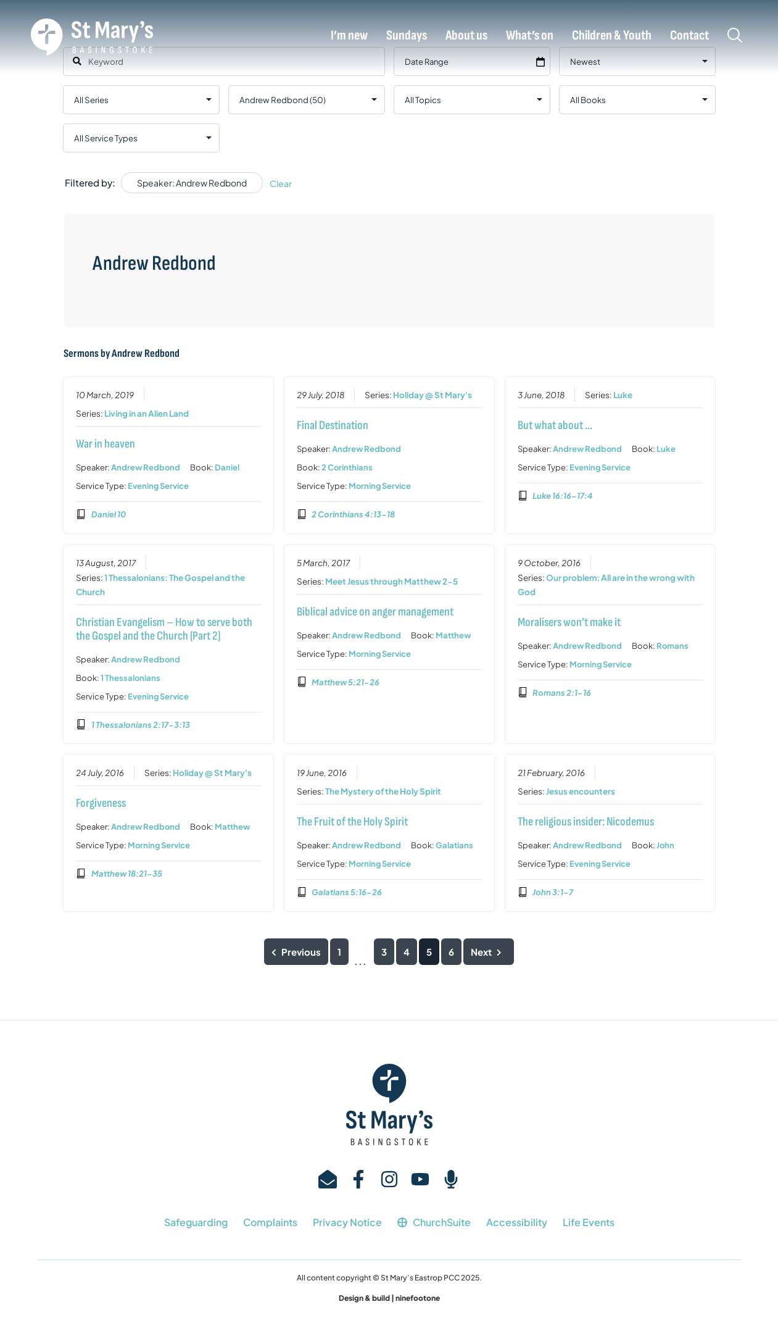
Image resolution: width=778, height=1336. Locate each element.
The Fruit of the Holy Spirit (352, 822)
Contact (689, 36)
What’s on (529, 36)
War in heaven (105, 443)
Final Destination (332, 425)
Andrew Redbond (145, 467)
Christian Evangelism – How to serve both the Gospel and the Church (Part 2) (164, 629)
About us (466, 36)
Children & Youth (612, 36)
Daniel (227, 467)
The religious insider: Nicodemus (585, 822)
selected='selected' (306, 99)
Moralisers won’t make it (568, 622)
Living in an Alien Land (146, 413)
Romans (672, 646)
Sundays (406, 36)
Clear (281, 183)
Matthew (453, 635)
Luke (622, 395)
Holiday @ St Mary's (432, 395)
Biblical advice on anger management (375, 611)
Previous (296, 952)
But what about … (554, 425)
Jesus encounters (580, 792)
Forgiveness (101, 803)
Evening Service (158, 486)
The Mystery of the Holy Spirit (383, 792)
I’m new (349, 36)
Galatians (454, 846)
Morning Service (380, 486)
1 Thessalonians (130, 678)
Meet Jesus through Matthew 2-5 (391, 581)
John (665, 846)
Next (489, 952)
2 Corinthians (347, 467)
